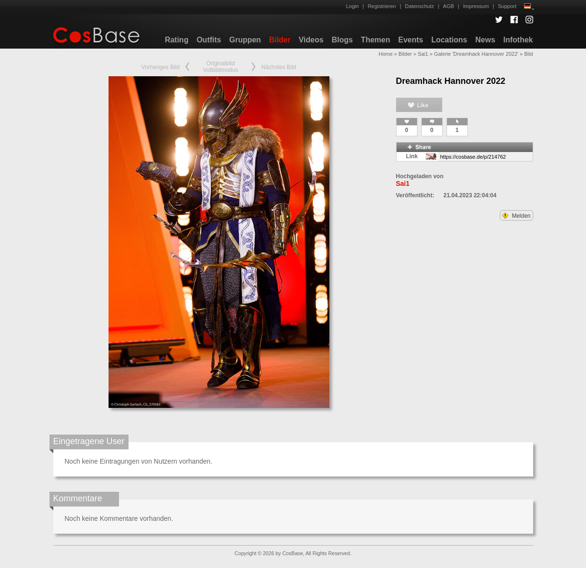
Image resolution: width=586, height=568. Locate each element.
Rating (177, 40)
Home (385, 54)
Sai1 (422, 54)
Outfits (209, 40)
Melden (516, 216)
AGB (448, 6)
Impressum (476, 6)
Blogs (342, 40)
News (485, 40)
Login (352, 6)
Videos (310, 40)
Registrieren (381, 6)
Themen (375, 40)
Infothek (518, 40)
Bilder (279, 40)
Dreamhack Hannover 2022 (451, 81)
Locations (449, 40)
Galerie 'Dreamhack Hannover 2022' (476, 54)
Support (507, 6)
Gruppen (245, 40)
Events (410, 40)
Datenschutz (419, 6)
